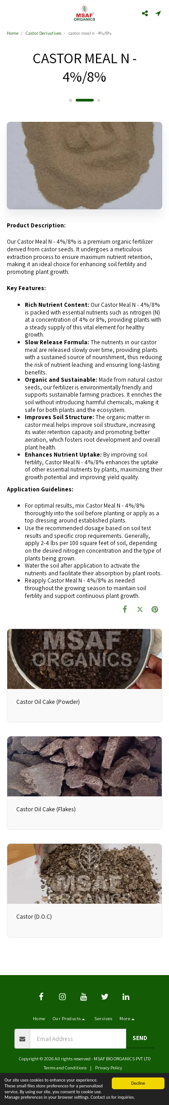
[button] (10, 13)
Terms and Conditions (65, 1067)
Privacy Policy (108, 1067)
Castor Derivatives (43, 33)
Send (139, 1038)
